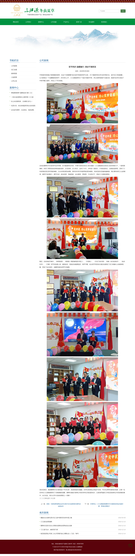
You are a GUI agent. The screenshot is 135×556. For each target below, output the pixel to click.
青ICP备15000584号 (59, 550)
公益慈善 (14, 77)
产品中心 (66, 22)
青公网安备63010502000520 (73, 550)
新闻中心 (41, 22)
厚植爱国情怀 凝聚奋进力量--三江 (21, 93)
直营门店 (79, 22)
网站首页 (16, 22)
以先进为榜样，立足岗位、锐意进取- (22, 110)
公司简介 (28, 22)
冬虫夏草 (91, 22)
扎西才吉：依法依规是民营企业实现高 (23, 105)
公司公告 (14, 81)
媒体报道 (14, 73)
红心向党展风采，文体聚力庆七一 (21, 101)
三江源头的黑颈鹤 (46, 521)
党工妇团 (14, 69)
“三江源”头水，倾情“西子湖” (49, 529)
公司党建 (54, 22)
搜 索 (123, 11)
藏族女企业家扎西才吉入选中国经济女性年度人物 (56, 517)
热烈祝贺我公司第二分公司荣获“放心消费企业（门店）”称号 (60, 533)
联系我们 (104, 22)
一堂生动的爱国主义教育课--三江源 (22, 97)
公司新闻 (14, 66)
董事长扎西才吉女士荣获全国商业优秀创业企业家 (56, 525)
